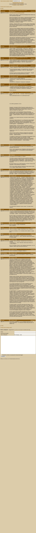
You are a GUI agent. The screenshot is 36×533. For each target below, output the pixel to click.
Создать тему (8, 6)
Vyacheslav (3, 11)
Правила (14, 4)
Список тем (3, 6)
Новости (21, 4)
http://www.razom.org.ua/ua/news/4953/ (17, 12)
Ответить (33, 11)
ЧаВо (18, 4)
